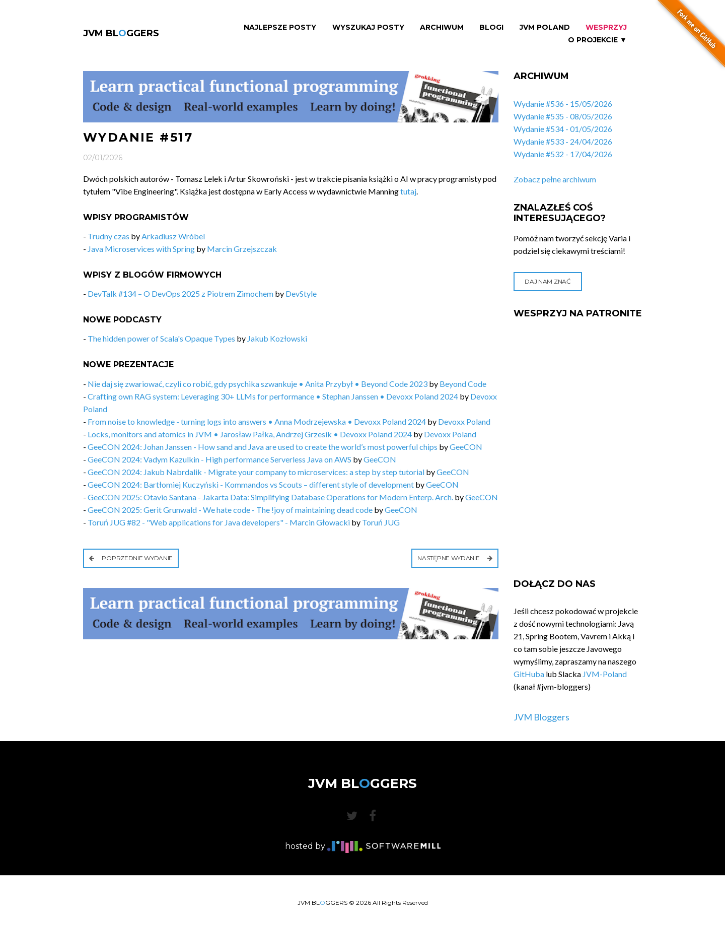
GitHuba (529, 674)
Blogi (491, 27)
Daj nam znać (547, 281)
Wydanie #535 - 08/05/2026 (563, 116)
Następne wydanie (454, 558)
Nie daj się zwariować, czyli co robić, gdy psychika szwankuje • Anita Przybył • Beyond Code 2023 (257, 383)
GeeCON (466, 446)
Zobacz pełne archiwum (555, 179)
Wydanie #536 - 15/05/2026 (563, 103)
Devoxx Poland (464, 421)
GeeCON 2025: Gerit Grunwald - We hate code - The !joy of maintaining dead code (230, 509)
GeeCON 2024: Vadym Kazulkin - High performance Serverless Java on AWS (219, 459)
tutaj (408, 191)
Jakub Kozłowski (277, 338)
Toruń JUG (381, 522)
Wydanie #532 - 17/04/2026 (563, 154)
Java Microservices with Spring (141, 248)
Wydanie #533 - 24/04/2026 (563, 141)
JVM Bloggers (541, 716)
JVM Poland (545, 27)
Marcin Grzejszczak (242, 248)
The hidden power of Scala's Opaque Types (161, 338)
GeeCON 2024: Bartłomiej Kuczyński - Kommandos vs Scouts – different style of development (251, 484)
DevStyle (301, 293)
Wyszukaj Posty (368, 27)
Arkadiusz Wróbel (173, 236)
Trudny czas (108, 236)
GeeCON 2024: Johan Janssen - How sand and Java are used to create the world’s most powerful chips (263, 446)
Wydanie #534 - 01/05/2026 (563, 129)
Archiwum (442, 27)
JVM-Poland (605, 674)
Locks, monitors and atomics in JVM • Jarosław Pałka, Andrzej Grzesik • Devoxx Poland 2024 (250, 434)
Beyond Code (463, 383)
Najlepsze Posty (280, 27)
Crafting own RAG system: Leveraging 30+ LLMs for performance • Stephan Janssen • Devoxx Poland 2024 (273, 396)
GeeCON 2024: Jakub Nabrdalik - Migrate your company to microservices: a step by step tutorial (256, 472)
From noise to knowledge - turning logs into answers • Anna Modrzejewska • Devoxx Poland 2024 (257, 421)
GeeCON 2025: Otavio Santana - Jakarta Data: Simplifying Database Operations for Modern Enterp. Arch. (270, 497)
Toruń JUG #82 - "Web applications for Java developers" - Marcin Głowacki (219, 522)
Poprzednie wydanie (131, 558)
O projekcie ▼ (597, 40)
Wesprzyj (606, 27)
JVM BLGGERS (121, 33)
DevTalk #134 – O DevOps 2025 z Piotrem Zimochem (180, 293)
